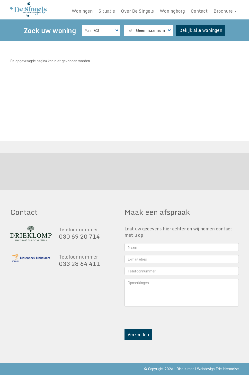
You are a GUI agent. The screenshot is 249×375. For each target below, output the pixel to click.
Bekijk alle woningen (200, 30)
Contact (199, 11)
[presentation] (161, 319)
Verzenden (138, 334)
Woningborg (172, 11)
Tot (130, 30)
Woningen (82, 11)
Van (88, 30)
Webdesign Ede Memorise (218, 369)
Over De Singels (137, 11)
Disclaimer (185, 369)
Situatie (106, 11)
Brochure (224, 11)
